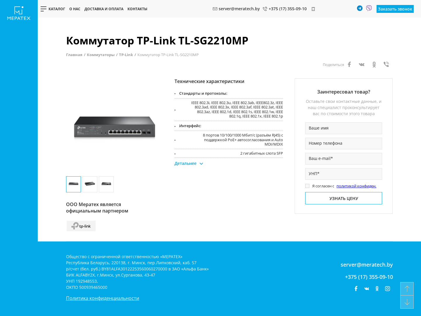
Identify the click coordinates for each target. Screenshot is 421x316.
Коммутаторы (101, 54)
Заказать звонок (395, 9)
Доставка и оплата (103, 8)
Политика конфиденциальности (102, 298)
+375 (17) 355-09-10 (369, 276)
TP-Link (126, 54)
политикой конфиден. (356, 186)
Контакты (137, 8)
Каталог (57, 8)
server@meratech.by (367, 264)
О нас (74, 8)
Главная (74, 54)
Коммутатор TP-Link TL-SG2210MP (168, 54)
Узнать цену (343, 198)
